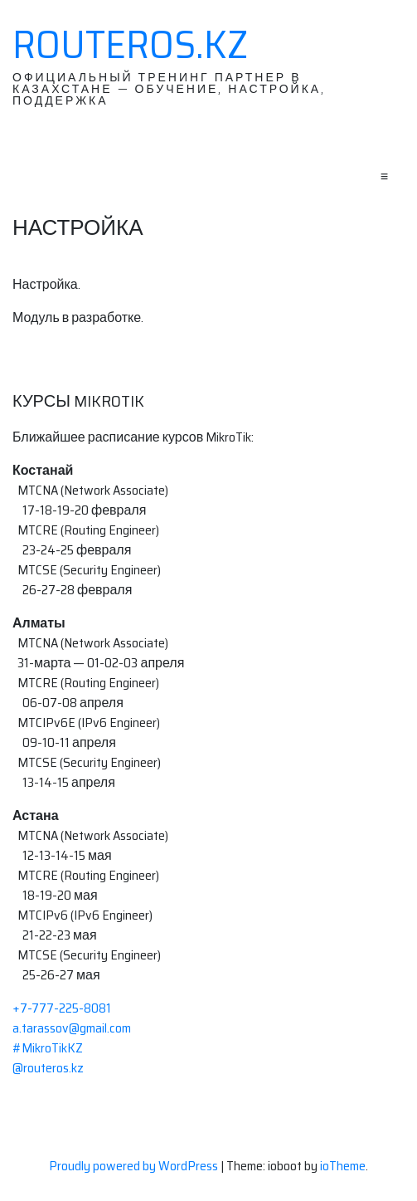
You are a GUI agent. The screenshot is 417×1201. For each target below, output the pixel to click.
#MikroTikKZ (47, 1047)
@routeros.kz (48, 1067)
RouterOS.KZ (130, 45)
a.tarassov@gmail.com (71, 1028)
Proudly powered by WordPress (135, 1165)
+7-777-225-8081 (61, 1008)
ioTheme (343, 1165)
